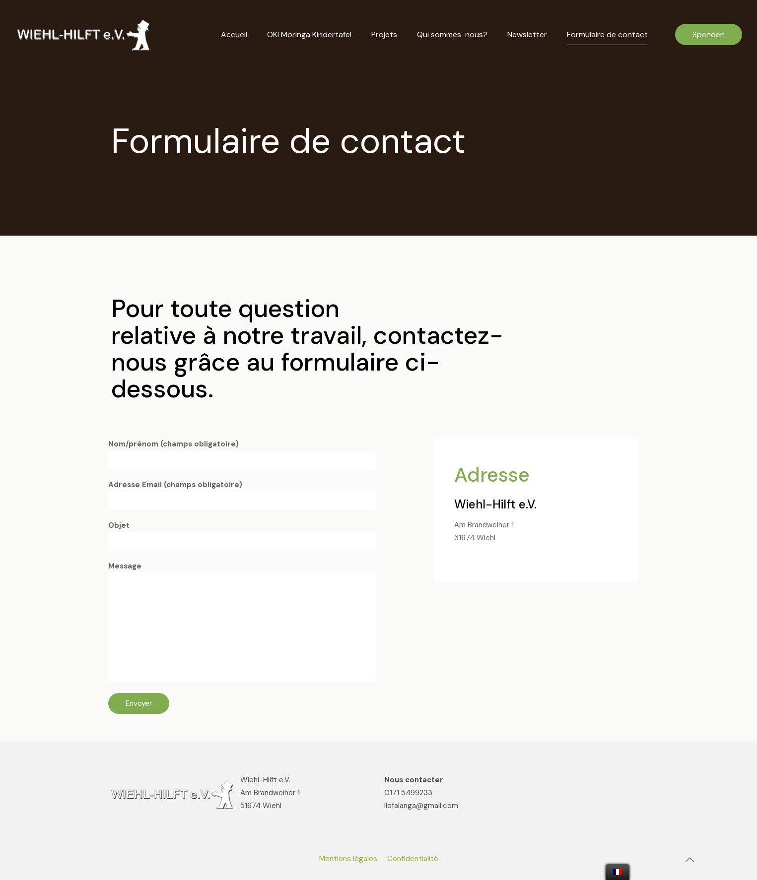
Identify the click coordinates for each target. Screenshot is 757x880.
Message (242, 621)
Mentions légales (348, 859)
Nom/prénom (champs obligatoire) (242, 454)
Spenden (708, 34)
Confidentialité (412, 859)
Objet (242, 535)
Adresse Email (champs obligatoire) (242, 495)
